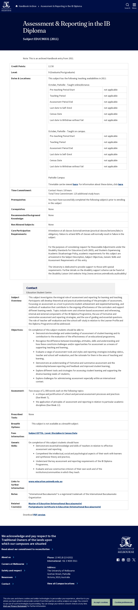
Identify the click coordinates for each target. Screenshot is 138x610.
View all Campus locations (61, 583)
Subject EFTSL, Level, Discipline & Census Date (53, 433)
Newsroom (7, 577)
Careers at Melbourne (13, 563)
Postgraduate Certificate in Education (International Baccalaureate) (65, 506)
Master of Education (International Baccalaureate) (55, 503)
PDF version (39, 514)
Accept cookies (101, 602)
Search (127, 6)
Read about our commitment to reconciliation (26, 549)
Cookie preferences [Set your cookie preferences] (123, 602)
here (75, 184)
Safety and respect (12, 570)
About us (6, 557)
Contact (6, 583)
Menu (134, 6)
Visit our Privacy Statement (15, 606)
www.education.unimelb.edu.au (45, 481)
